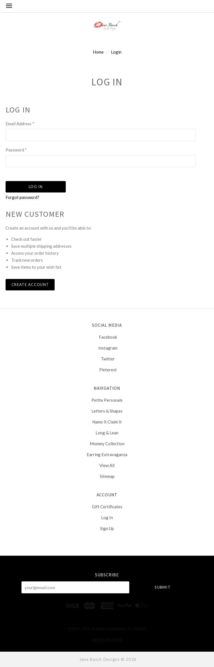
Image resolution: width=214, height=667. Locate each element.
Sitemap (107, 476)
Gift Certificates (107, 506)
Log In (107, 517)
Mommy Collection (107, 443)
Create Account (30, 284)
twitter (107, 358)
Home (98, 51)
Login (116, 51)
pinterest (107, 369)
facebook (107, 336)
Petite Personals (107, 400)
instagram (107, 347)
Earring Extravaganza (107, 454)
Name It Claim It (107, 421)
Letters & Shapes (107, 410)
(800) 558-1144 (107, 639)
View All (107, 465)
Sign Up (107, 528)
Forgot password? (22, 197)
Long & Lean (107, 432)
